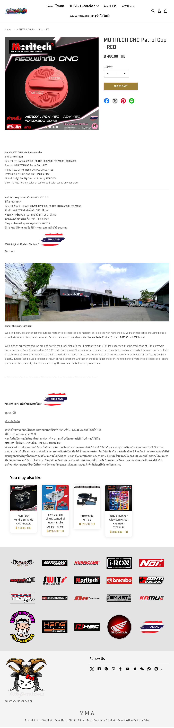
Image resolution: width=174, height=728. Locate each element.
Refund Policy (61, 721)
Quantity (108, 67)
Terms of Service (32, 721)
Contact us (123, 721)
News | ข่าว (109, 6)
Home (8, 30)
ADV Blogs (128, 6)
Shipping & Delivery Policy (80, 721)
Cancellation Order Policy (105, 721)
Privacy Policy (47, 721)
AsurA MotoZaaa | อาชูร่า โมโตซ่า (90, 16)
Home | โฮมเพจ (55, 6)
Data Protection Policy (139, 721)
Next (94, 85)
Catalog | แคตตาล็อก (84, 6)
